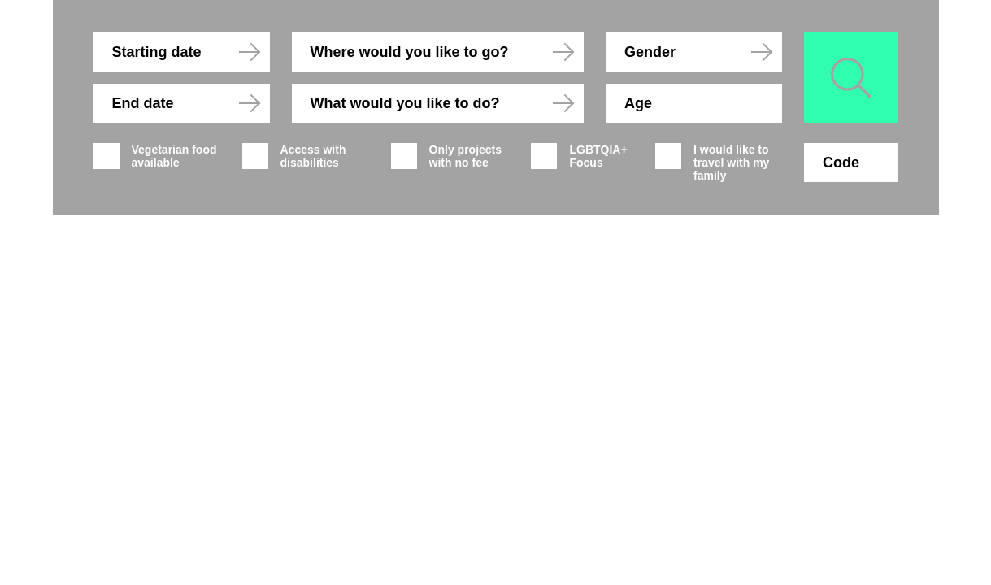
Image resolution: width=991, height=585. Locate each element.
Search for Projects (837, 65)
